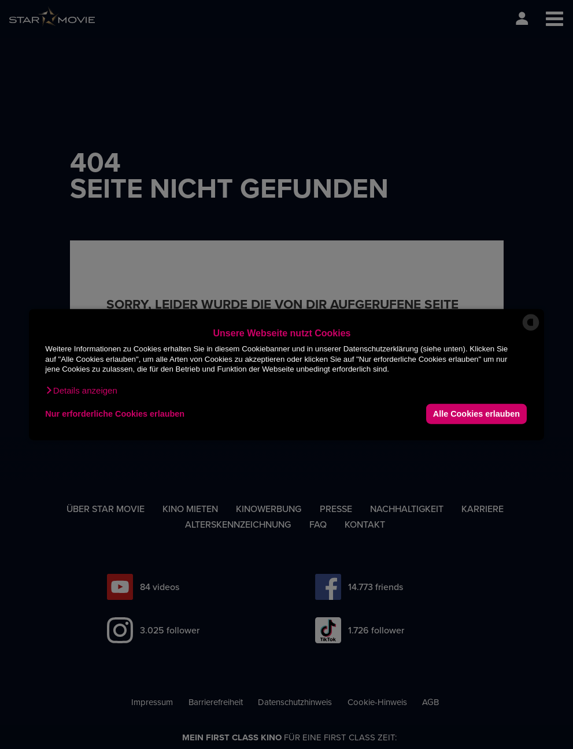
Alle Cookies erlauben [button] (476, 413)
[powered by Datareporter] (531, 330)
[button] (81, 390)
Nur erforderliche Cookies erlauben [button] (114, 413)
